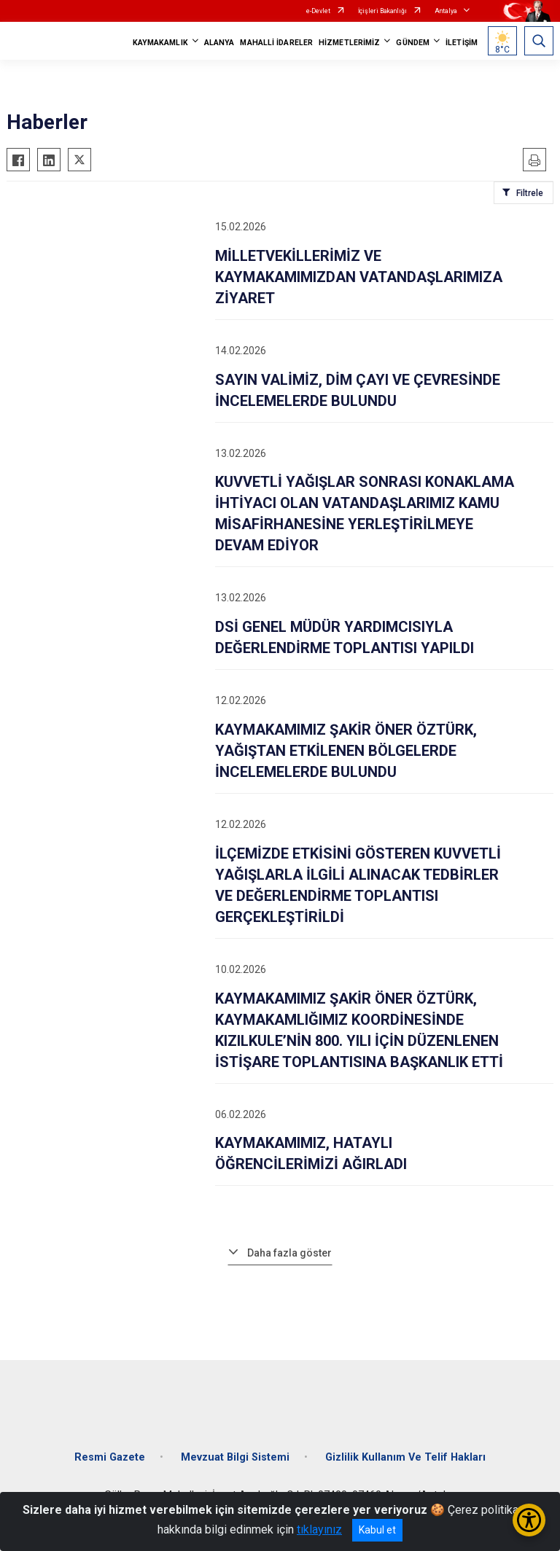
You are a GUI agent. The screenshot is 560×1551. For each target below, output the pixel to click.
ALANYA (219, 42)
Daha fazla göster (289, 1253)
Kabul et (377, 1530)
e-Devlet (318, 11)
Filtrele (529, 193)
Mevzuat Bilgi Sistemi (235, 1457)
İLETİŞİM (462, 42)
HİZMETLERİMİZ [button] (349, 42)
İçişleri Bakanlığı (382, 11)
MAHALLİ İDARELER (276, 42)
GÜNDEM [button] (412, 42)
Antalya (446, 11)
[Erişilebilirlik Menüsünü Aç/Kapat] (529, 1520)
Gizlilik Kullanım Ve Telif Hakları (405, 1457)
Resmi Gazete (109, 1457)
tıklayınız (319, 1529)
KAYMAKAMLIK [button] (160, 42)
